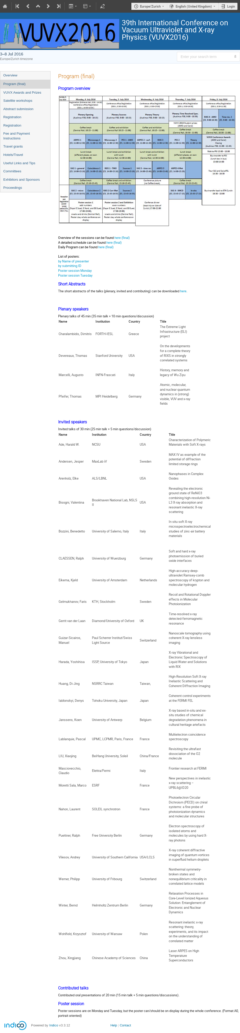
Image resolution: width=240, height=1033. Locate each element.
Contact (125, 1025)
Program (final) (14, 84)
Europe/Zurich (150, 6)
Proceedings (12, 188)
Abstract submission (18, 109)
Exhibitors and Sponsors (21, 179)
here (183, 291)
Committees (12, 171)
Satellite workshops (17, 100)
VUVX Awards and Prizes (22, 92)
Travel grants (13, 146)
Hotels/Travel (13, 155)
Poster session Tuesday (75, 275)
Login (231, 6)
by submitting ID (69, 265)
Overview (10, 75)
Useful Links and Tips (19, 163)
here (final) (122, 237)
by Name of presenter (73, 261)
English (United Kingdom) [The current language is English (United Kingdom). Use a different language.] (194, 6)
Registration (12, 117)
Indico (53, 1025)
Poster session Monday (75, 270)
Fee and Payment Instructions (16, 136)
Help (113, 1025)
